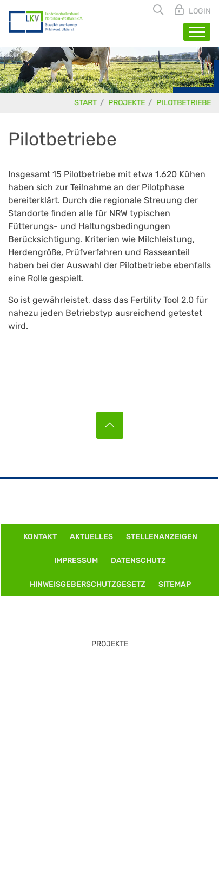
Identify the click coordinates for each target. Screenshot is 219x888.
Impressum (76, 560)
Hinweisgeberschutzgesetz (87, 584)
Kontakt (40, 536)
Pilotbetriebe (184, 102)
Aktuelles (91, 536)
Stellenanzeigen (161, 536)
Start (86, 102)
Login (199, 11)
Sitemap (174, 584)
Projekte (127, 102)
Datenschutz (138, 560)
